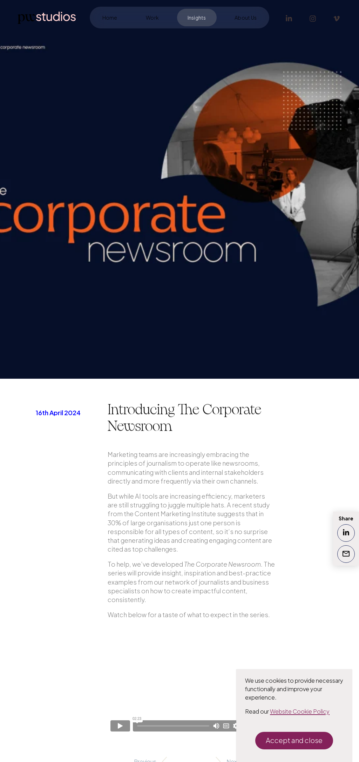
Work (152, 17)
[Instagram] (313, 17)
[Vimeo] (336, 17)
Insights (197, 17)
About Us (246, 17)
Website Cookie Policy (300, 711)
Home (109, 17)
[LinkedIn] (289, 17)
